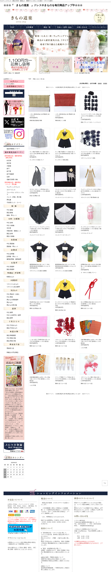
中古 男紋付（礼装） (13, 294)
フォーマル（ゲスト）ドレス (15, 193)
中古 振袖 (10, 210)
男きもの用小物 (12, 305)
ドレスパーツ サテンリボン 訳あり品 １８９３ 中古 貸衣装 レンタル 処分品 (91, 115)
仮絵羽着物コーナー (13, 149)
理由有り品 (10, 348)
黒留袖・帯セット (12, 246)
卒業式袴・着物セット (14, 231)
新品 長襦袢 (10, 269)
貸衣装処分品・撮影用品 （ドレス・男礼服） (13, 183)
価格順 (100, 83)
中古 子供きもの (12, 325)
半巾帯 (9, 228)
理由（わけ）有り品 (38, 79)
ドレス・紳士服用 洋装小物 (82, 73)
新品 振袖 (10, 212)
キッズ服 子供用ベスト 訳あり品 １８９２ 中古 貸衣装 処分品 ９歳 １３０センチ (40, 153)
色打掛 (9, 163)
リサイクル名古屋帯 (13, 287)
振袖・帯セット (12, 215)
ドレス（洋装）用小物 (14, 197)
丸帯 (8, 177)
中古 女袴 (10, 222)
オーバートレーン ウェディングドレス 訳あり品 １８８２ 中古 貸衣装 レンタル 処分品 (40, 228)
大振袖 (9, 166)
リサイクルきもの (12, 284)
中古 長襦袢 (10, 266)
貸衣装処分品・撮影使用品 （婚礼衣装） (13, 156)
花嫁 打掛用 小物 (12, 179)
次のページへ (86, 87)
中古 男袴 (10, 297)
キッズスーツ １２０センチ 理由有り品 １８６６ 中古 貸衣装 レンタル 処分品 (65, 303)
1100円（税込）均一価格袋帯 (12, 73)
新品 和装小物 (11, 341)
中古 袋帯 (10, 312)
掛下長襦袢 (10, 174)
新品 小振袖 (10, 236)
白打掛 (9, 160)
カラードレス (11, 190)
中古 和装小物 (11, 338)
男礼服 (9, 200)
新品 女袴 (10, 233)
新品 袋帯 (10, 318)
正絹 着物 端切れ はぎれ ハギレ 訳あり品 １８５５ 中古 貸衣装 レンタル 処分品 (91, 341)
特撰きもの (10, 277)
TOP (30, 79)
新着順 (105, 83)
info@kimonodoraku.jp (87, 525)
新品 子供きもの (12, 328)
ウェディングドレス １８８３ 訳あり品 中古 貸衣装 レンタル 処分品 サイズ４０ (91, 191)
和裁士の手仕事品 (12, 352)
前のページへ (50, 87)
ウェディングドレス (44, 73)
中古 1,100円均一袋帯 (14, 315)
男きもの (9, 302)
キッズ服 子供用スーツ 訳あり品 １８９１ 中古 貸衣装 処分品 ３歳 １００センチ (65, 153)
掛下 (8, 168)
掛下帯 (9, 171)
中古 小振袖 (10, 225)
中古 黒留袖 (10, 243)
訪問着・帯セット (12, 256)
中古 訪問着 (10, 254)
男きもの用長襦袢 (12, 299)
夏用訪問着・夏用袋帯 (14, 259)
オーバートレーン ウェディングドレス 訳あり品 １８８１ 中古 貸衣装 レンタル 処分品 (65, 228)
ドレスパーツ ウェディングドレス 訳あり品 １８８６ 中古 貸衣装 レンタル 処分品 (65, 191)
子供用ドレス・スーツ (14, 202)
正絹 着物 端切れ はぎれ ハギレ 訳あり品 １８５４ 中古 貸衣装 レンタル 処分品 (40, 378)
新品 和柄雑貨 (11, 335)
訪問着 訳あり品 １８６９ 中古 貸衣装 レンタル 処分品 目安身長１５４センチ (91, 266)
